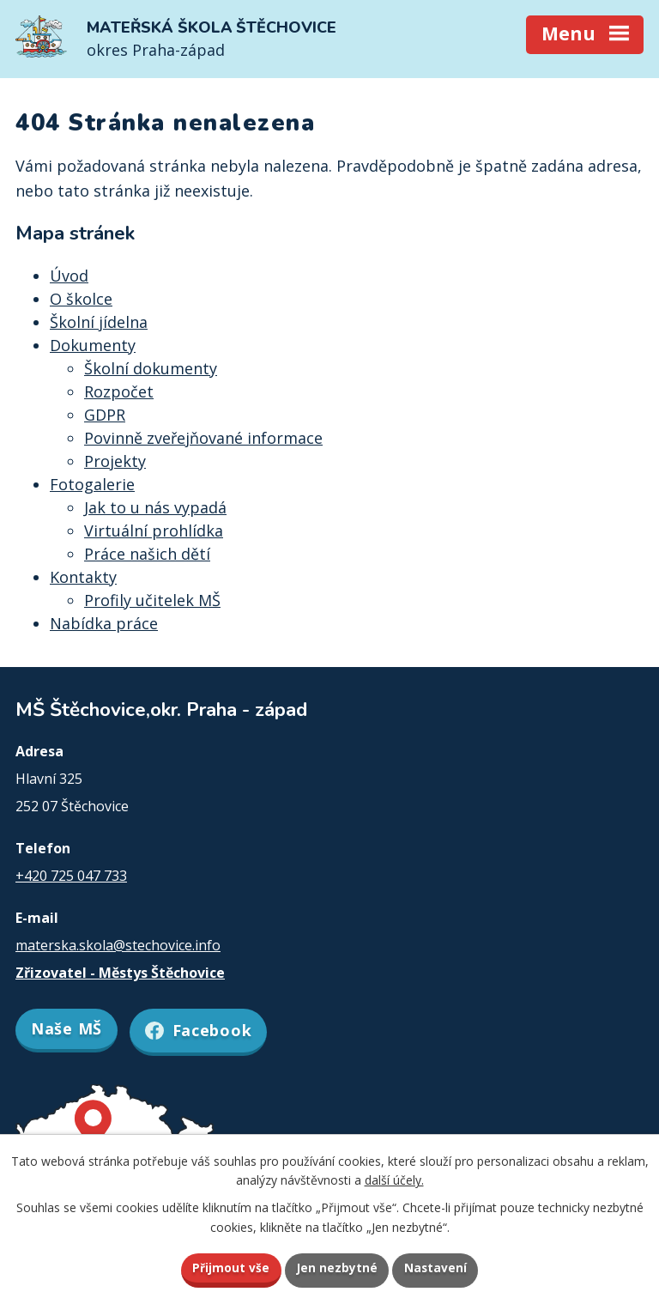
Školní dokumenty (150, 368)
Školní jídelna (99, 322)
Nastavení (437, 1267)
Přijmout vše (230, 1267)
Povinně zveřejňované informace (203, 438)
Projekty (115, 461)
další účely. (394, 1179)
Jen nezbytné (337, 1267)
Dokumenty (93, 345)
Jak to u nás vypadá (155, 507)
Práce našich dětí (147, 553)
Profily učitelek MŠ (152, 600)
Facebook (202, 1028)
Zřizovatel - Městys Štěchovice (120, 972)
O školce (81, 298)
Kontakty (83, 577)
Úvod (69, 275)
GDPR (104, 414)
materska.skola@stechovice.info (118, 945)
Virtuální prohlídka (153, 530)
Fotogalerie (92, 484)
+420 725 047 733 (71, 875)
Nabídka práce (104, 623)
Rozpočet (119, 391)
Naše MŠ (66, 1028)
